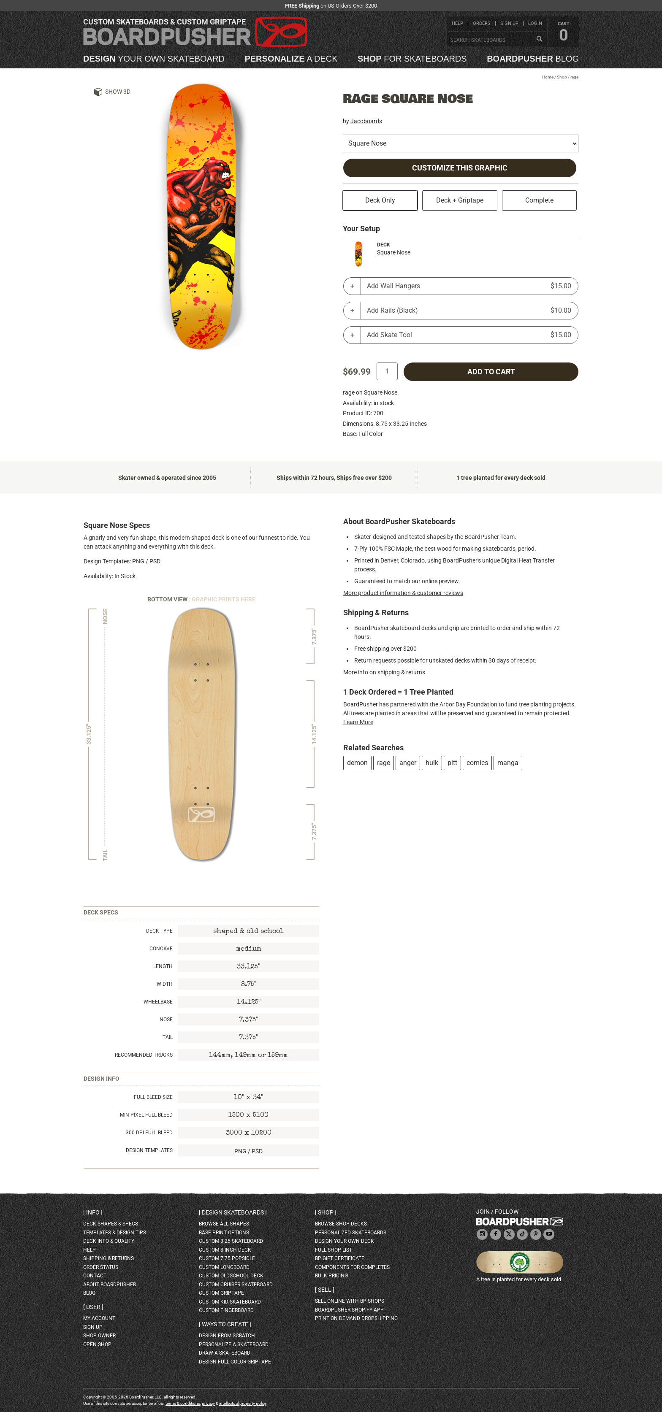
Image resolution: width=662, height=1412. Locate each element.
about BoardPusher (109, 1285)
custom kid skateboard (230, 1302)
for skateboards (412, 58)
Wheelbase (158, 1002)
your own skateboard (154, 58)
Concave (161, 949)
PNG (138, 561)
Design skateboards (233, 1212)
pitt (452, 763)
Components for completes (352, 1267)
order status (100, 1267)
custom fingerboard (226, 1310)
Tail (168, 1037)
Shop (562, 77)
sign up (509, 23)
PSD (154, 561)
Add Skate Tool (469, 335)
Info (93, 1212)
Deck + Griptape (459, 200)
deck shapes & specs (110, 1224)
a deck (290, 58)
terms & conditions (183, 1403)
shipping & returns (108, 1258)
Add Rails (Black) (469, 310)
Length (163, 966)
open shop (97, 1344)
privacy (208, 1403)
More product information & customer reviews (403, 593)
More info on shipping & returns (384, 672)
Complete (539, 200)
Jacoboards (366, 121)
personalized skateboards (350, 1233)
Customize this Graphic (459, 168)
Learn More (358, 722)
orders (482, 23)
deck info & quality (108, 1241)
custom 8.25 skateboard (231, 1241)
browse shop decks (341, 1224)
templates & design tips (114, 1233)
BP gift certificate (339, 1258)
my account (99, 1318)
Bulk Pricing (331, 1276)
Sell (324, 1289)
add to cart (491, 372)
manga (507, 763)
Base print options (224, 1233)
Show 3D (117, 91)
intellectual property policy (242, 1403)
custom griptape (221, 1293)
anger (407, 763)
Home (547, 77)
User (93, 1307)
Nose (166, 1019)
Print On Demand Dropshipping (356, 1318)
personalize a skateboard (234, 1344)
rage (383, 763)
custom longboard (224, 1267)
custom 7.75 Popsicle (227, 1258)
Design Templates (149, 1150)
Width (165, 984)
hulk (432, 763)
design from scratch (227, 1336)
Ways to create (225, 1324)
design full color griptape (235, 1362)
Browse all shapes (224, 1224)
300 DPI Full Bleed (149, 1133)
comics (477, 763)
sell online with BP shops (349, 1301)
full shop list (333, 1250)
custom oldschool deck (231, 1276)
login (535, 23)
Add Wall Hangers (469, 286)
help (457, 23)
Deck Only (380, 200)
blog (533, 58)
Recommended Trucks (144, 1055)
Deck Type (159, 931)
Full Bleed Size (153, 1097)
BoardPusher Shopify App (349, 1310)
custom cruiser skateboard (236, 1285)
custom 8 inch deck (225, 1250)
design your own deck (344, 1241)
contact (94, 1276)
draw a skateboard (224, 1353)
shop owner (99, 1336)
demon (357, 763)
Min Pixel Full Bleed (146, 1115)
